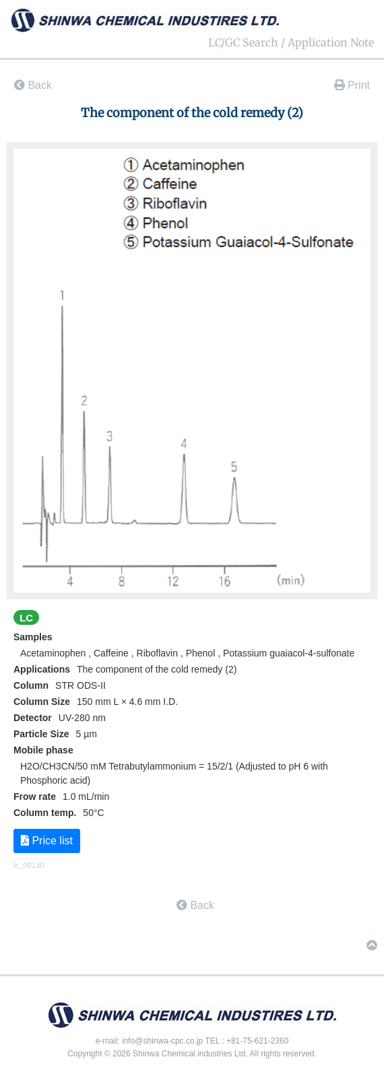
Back (33, 85)
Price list (47, 840)
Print (352, 85)
